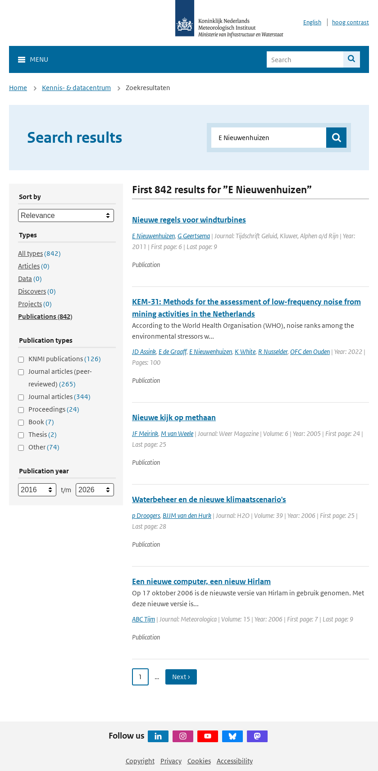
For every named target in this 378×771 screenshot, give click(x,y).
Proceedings (53, 409)
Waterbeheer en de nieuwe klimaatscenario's (209, 499)
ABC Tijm (143, 619)
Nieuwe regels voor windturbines (189, 220)
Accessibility (235, 761)
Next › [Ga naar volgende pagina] (181, 676)
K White (245, 351)
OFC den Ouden (310, 351)
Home (18, 87)
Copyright (140, 761)
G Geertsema (194, 235)
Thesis (42, 434)
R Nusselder (272, 351)
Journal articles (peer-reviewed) (60, 377)
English (312, 22)
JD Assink (144, 351)
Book (41, 421)
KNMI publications (64, 358)
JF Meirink (145, 433)
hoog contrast (350, 22)
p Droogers (146, 515)
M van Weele (177, 433)
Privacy (171, 761)
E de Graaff (173, 351)
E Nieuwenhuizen (153, 235)
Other (43, 447)
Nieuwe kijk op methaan (174, 417)
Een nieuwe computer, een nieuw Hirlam (201, 581)
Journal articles (59, 396)
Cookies (199, 761)
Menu (39, 59)
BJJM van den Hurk (187, 515)
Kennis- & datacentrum (76, 87)
